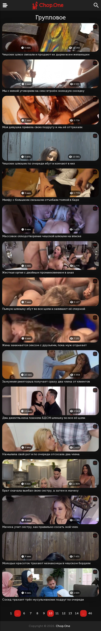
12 (64, 613)
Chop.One (51, 5)
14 (77, 613)
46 (90, 613)
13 (70, 613)
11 (57, 613)
